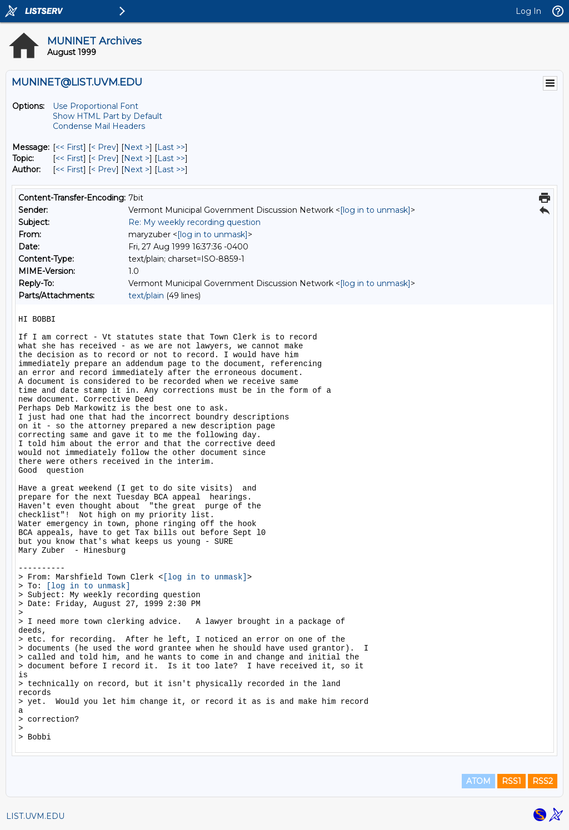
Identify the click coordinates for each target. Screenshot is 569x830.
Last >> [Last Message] (171, 147)
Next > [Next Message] (136, 147)
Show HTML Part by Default (107, 116)
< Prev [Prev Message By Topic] (103, 158)
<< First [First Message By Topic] (69, 158)
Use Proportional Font (95, 106)
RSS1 (511, 781)
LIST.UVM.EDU (35, 816)
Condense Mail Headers (99, 126)
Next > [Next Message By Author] (136, 169)
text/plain (146, 296)
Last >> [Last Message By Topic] (171, 158)
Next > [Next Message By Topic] (136, 158)
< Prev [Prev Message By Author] (103, 169)
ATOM (478, 781)
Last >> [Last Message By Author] (171, 169)
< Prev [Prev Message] (103, 147)
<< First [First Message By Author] (69, 169)
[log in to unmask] (375, 210)
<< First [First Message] (69, 147)
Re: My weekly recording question (194, 222)
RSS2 (542, 781)
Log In (528, 11)
